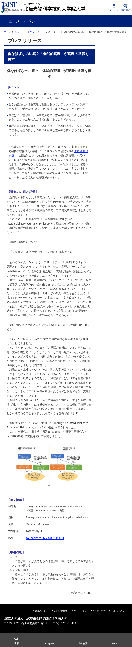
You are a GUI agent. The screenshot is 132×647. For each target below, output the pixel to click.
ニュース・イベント (25, 31)
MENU (115, 643)
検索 (16, 643)
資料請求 (125, 10)
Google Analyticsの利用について (108, 610)
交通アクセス (41, 610)
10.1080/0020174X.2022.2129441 (45, 538)
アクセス (114, 10)
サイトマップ (80, 610)
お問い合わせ (60, 610)
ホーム (8, 31)
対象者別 (83, 643)
